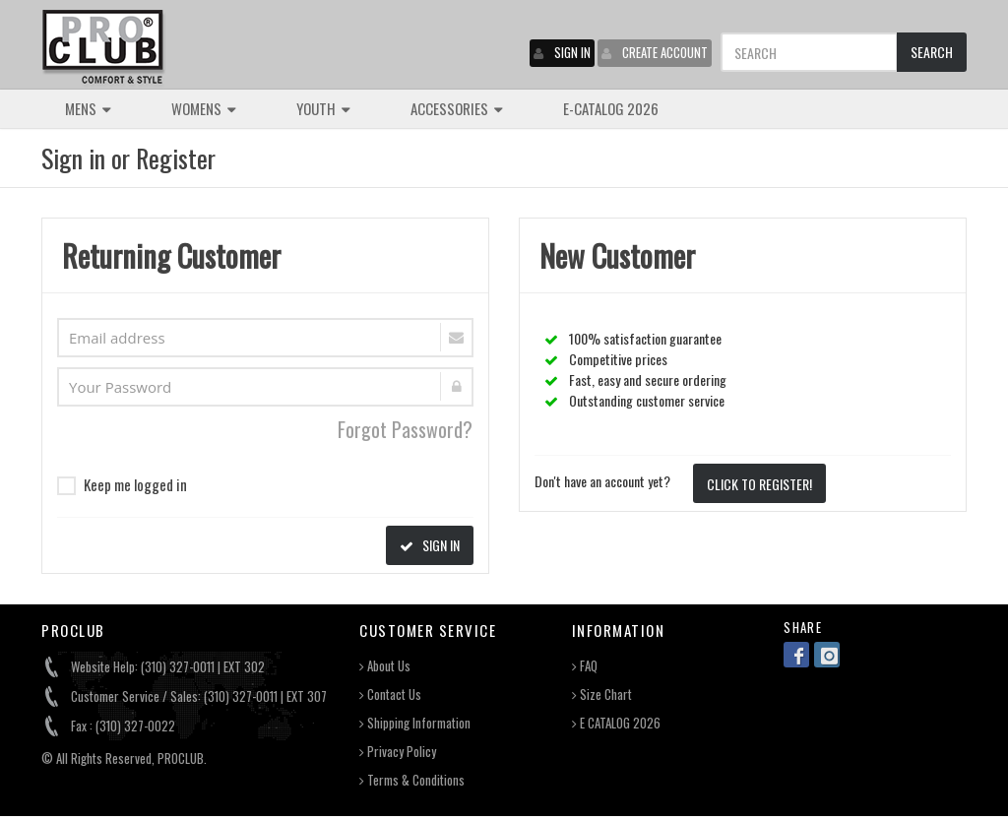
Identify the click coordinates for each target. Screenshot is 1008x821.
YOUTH (323, 108)
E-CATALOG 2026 (611, 108)
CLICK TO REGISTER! (759, 484)
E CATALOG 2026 (616, 723)
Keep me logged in (122, 484)
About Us (384, 666)
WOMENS (203, 108)
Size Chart (602, 694)
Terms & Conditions (412, 780)
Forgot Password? (405, 429)
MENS (88, 108)
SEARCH (932, 51)
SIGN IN (562, 52)
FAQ (585, 666)
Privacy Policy (397, 751)
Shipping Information (415, 723)
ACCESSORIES (456, 108)
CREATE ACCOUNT (654, 52)
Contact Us (390, 694)
